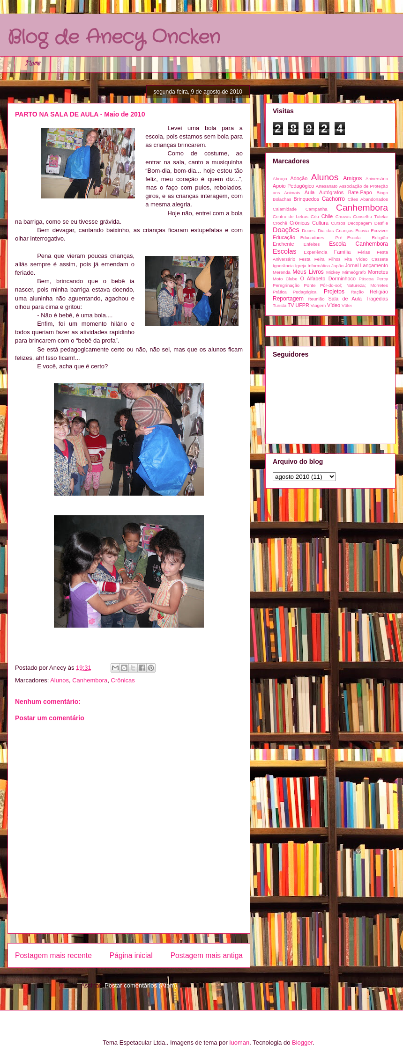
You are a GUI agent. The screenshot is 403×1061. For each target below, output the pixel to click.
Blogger (302, 1042)
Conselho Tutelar (370, 216)
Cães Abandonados (368, 199)
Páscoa (365, 278)
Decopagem (360, 223)
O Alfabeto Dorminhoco (328, 278)
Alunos (59, 680)
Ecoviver (379, 230)
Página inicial (131, 955)
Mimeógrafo (354, 272)
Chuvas (343, 216)
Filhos (334, 259)
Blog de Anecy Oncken (113, 37)
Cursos (338, 223)
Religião (379, 291)
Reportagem (288, 298)
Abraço (280, 178)
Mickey (333, 272)
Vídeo (333, 305)
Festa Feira (311, 259)
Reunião (316, 298)
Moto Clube (285, 278)
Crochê (280, 223)
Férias (364, 252)
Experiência (315, 252)
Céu (315, 216)
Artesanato (326, 186)
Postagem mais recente (53, 955)
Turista (279, 305)
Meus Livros (307, 272)
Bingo (382, 192)
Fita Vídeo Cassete (366, 259)
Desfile (381, 223)
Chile (327, 216)
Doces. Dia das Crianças (327, 230)
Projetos (334, 291)
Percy (382, 278)
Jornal (351, 265)
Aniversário (377, 178)
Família (342, 252)
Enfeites (312, 244)
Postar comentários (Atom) (140, 985)
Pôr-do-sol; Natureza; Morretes (354, 285)
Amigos (352, 178)
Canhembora (89, 680)
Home (32, 64)
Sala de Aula (345, 298)
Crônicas (123, 680)
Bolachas (282, 199)
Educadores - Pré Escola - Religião (344, 237)
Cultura (320, 223)
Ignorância (283, 265)
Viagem (318, 305)
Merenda (282, 272)
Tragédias (377, 298)
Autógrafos (331, 192)
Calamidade (285, 209)
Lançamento (374, 265)
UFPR (302, 305)
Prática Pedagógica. (295, 291)
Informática (319, 265)
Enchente (283, 244)
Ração (357, 291)
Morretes (378, 272)
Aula (310, 192)
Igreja (300, 265)
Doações (286, 230)
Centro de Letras (290, 216)
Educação (284, 237)
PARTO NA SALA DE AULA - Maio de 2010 (80, 114)
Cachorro (333, 199)
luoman (240, 1042)
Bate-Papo (360, 192)
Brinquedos (307, 199)
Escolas (284, 251)
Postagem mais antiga (207, 955)
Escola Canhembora (358, 244)
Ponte (309, 285)
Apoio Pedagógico (293, 186)
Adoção (299, 178)
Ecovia (362, 230)
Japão (337, 265)
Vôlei (346, 305)
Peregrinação (286, 285)
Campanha (317, 209)
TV (291, 305)
